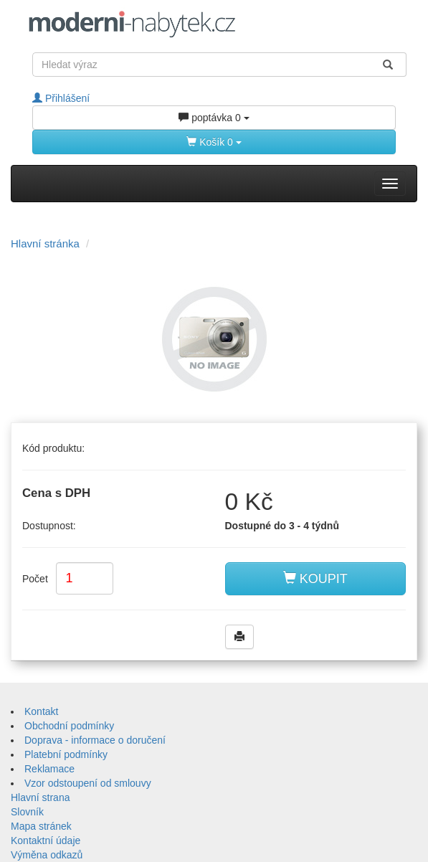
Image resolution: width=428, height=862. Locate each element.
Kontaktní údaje (45, 840)
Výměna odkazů (46, 855)
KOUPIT (315, 578)
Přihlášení (61, 98)
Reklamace (49, 769)
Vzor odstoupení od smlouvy (87, 783)
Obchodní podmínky (69, 725)
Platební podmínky (66, 754)
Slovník (27, 812)
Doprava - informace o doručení (95, 740)
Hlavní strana (40, 797)
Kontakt (41, 711)
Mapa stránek (41, 826)
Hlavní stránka (45, 243)
